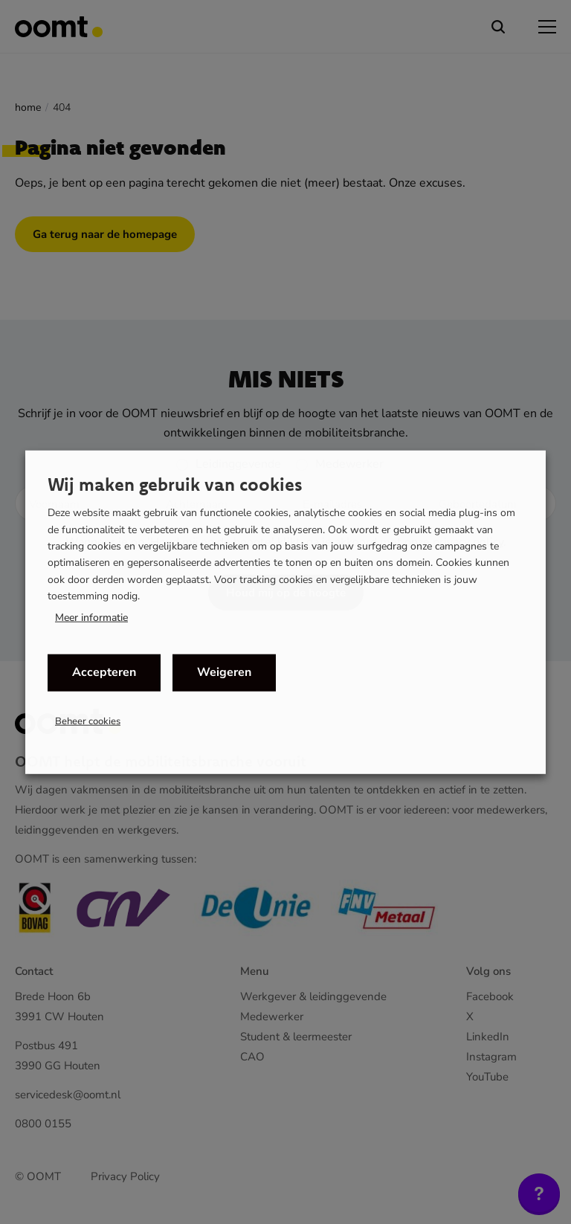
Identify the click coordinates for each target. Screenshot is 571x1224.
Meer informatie (91, 617)
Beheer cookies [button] (87, 720)
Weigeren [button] (224, 672)
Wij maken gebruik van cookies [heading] (175, 484)
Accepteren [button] (104, 672)
